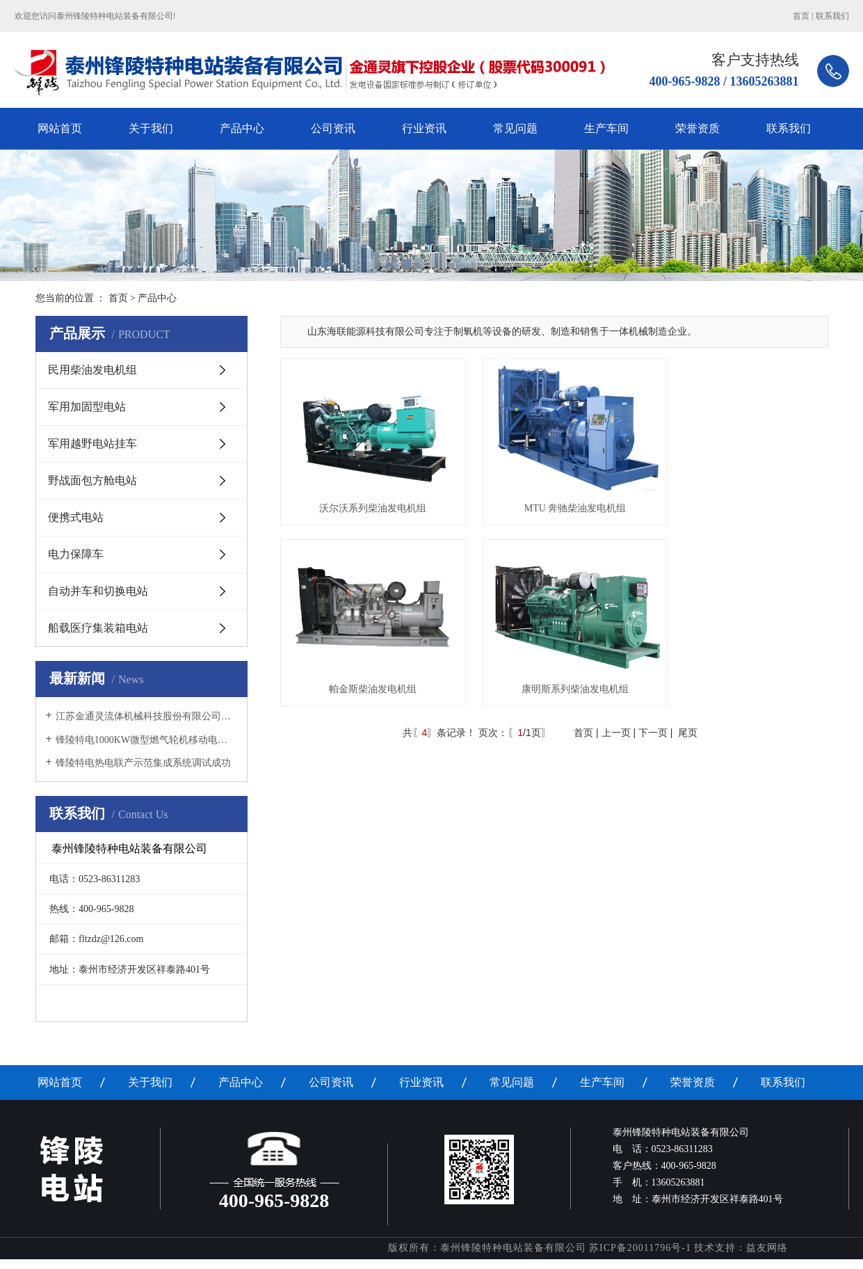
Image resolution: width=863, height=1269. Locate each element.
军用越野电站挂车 (92, 443)
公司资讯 (333, 128)
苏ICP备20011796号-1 (640, 1248)
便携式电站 (76, 517)
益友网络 (767, 1248)
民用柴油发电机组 (92, 370)
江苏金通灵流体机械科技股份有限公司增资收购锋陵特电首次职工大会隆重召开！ (146, 716)
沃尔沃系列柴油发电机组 (365, 498)
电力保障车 (76, 554)
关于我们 (151, 128)
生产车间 (606, 128)
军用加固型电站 (87, 407)
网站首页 (60, 128)
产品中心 (242, 128)
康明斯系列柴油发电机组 (365, 668)
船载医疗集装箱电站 (98, 628)
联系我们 (832, 16)
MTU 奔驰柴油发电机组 (554, 498)
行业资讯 (424, 128)
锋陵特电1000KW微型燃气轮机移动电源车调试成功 (146, 740)
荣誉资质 (697, 128)
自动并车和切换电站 (98, 591)
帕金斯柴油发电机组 (742, 498)
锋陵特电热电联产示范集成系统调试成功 (143, 763)
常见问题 (515, 128)
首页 (801, 16)
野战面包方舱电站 (92, 480)
